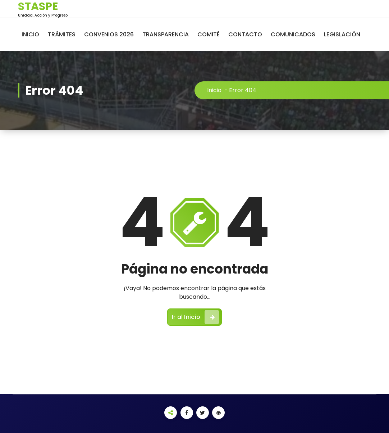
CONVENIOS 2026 (109, 34)
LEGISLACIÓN (342, 34)
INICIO (30, 34)
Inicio (214, 90)
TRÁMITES (61, 34)
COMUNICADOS (293, 34)
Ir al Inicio (195, 317)
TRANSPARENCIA (165, 34)
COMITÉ (208, 34)
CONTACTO (245, 34)
